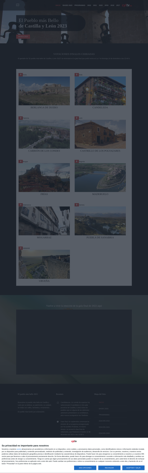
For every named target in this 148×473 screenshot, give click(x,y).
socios (19, 449)
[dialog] (74, 455)
